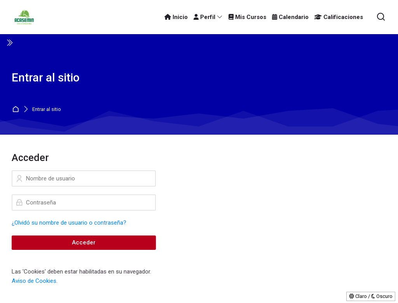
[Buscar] (381, 17)
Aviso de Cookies (34, 280)
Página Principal (16, 109)
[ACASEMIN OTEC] (24, 17)
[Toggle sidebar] (9, 42)
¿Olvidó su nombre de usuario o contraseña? (69, 222)
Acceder (84, 242)
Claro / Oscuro (371, 296)
